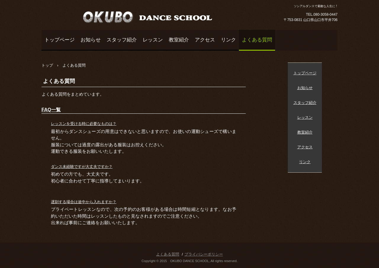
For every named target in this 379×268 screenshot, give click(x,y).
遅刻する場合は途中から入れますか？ (83, 202)
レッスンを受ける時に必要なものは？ (83, 123)
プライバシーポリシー (203, 254)
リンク (228, 40)
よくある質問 (257, 40)
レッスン (153, 40)
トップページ (59, 40)
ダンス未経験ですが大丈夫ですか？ (82, 166)
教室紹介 (179, 40)
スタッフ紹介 (122, 40)
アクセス (205, 40)
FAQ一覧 (51, 109)
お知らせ (91, 40)
